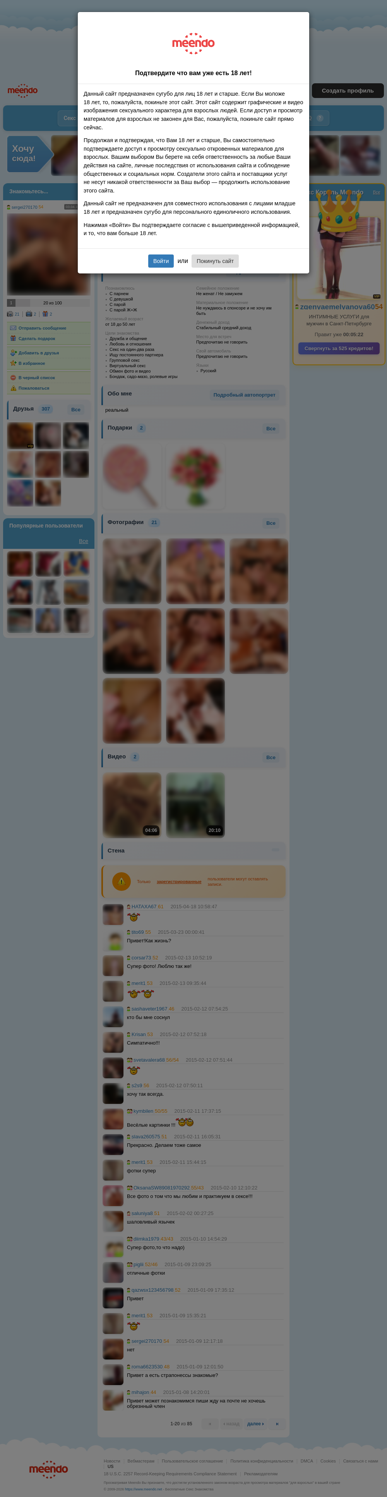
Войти (161, 261)
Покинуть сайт (215, 261)
